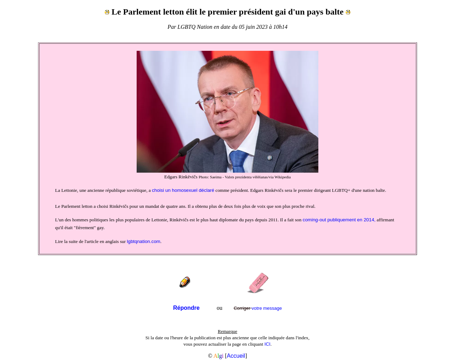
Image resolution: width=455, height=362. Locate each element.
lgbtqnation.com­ (143, 241)
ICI (267, 344)
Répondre (186, 308)
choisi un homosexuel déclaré (183, 190)
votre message (258, 308)
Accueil (236, 356)
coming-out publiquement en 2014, (339, 219)
